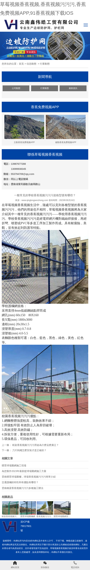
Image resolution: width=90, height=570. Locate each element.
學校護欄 (8, 306)
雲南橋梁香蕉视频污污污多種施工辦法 (22, 488)
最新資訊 (73, 88)
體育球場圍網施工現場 (14, 465)
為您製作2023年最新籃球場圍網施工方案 (24, 471)
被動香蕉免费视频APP (66, 129)
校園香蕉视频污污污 (16, 416)
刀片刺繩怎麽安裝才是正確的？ (29, 450)
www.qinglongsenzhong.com (34, 200)
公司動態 (16, 88)
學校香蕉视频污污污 (22, 218)
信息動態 (31, 63)
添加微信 (45, 565)
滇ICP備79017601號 (25, 526)
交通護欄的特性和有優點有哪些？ (20, 482)
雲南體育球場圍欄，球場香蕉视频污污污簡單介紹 (29, 476)
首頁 (21, 63)
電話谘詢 (75, 565)
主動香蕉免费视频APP (24, 129)
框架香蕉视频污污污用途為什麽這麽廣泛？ (35, 445)
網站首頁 (15, 565)
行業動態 (44, 88)
